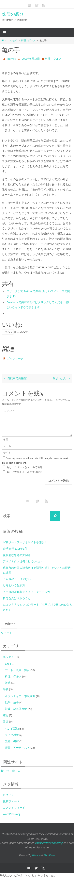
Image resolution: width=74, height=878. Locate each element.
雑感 (7, 683)
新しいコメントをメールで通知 (24, 467)
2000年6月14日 (31, 58)
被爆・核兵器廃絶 (16, 709)
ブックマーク (15, 358)
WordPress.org (11, 814)
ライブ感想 (12, 735)
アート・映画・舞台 (17, 670)
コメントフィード (14, 807)
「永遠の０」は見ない (17, 579)
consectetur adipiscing (49, 843)
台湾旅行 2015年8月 (15, 548)
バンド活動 (12, 728)
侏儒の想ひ (13, 14)
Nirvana (36, 855)
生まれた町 (62, 378)
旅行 (5, 715)
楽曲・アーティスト (17, 747)
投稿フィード (11, 801)
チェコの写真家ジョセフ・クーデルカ (26, 592)
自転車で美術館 (15, 378)
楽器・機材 (12, 741)
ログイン (8, 795)
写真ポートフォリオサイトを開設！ (25, 542)
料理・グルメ (28, 40)
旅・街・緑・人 (10, 771)
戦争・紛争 (12, 702)
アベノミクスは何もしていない (22, 561)
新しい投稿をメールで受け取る (24, 472)
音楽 (5, 721)
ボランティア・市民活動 (20, 696)
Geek (8, 664)
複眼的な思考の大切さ (17, 555)
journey (11, 58)
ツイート (6, 633)
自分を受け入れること (17, 598)
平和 (5, 689)
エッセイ (12, 40)
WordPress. (49, 855)
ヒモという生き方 (14, 585)
